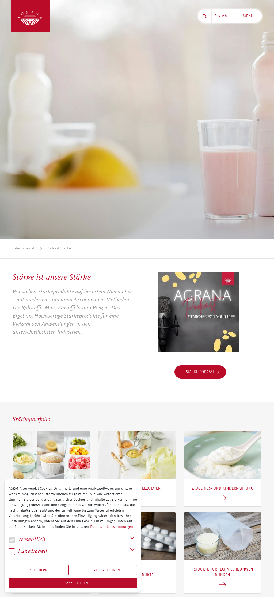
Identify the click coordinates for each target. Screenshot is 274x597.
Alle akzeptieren (73, 582)
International (23, 248)
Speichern (39, 570)
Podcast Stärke (59, 248)
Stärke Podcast (200, 371)
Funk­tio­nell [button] (28, 551)
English (220, 16)
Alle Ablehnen (107, 570)
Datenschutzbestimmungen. (112, 527)
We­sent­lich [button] (27, 539)
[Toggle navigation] (246, 16)
